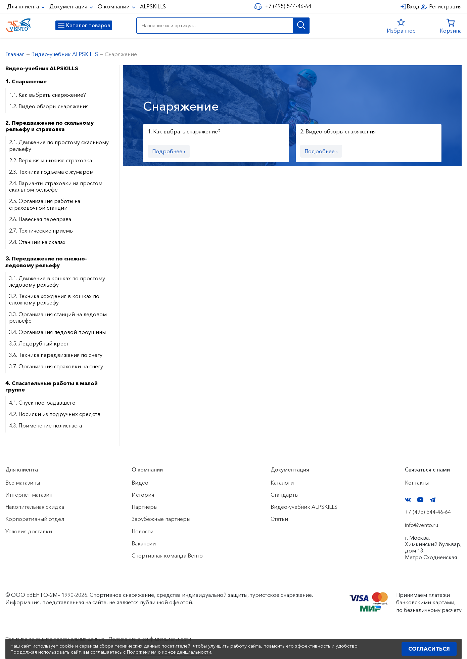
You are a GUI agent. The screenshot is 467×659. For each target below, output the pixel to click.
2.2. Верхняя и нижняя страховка (50, 160)
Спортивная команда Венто (167, 555)
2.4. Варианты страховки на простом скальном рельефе (55, 186)
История (143, 494)
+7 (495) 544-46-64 (286, 6)
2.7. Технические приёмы (41, 230)
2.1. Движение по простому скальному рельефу (59, 145)
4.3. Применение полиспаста (45, 425)
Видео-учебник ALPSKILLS (41, 68)
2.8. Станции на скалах (37, 242)
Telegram (433, 499)
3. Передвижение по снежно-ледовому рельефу (46, 261)
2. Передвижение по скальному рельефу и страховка (49, 125)
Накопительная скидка (34, 506)
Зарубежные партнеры (161, 519)
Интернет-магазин (28, 494)
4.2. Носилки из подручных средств (54, 414)
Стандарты (284, 494)
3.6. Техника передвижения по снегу (55, 355)
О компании (114, 6)
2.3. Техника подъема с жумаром (51, 171)
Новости (142, 531)
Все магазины (22, 482)
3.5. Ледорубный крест (38, 343)
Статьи (279, 519)
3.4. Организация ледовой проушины (57, 332)
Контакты (417, 482)
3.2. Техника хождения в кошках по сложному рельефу (54, 299)
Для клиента (23, 6)
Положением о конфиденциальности (169, 652)
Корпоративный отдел (34, 519)
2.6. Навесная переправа (40, 219)
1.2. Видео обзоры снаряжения (49, 106)
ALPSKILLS (153, 6)
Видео (140, 482)
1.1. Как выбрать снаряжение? (47, 94)
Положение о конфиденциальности (167, 638)
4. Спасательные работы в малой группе (51, 386)
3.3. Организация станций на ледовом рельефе (58, 317)
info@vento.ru (421, 525)
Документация (69, 6)
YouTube (420, 499)
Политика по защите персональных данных (60, 638)
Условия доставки (28, 531)
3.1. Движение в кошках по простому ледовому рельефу (57, 281)
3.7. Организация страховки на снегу (56, 366)
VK (408, 500)
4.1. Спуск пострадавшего (42, 402)
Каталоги (282, 482)
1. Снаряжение (26, 81)
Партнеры (144, 506)
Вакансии (144, 543)
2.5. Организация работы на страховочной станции (44, 204)
